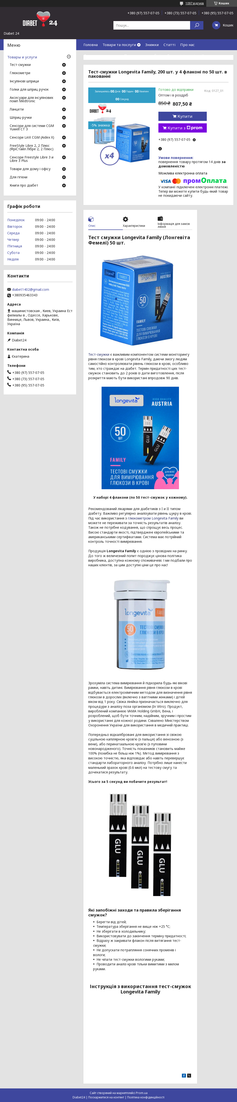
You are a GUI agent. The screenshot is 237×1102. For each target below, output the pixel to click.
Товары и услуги (22, 57)
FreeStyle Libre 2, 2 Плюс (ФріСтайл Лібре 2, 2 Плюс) (31, 147)
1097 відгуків (194, 3)
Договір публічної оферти (125, 66)
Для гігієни (18, 177)
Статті (169, 44)
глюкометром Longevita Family (153, 518)
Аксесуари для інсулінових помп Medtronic (31, 99)
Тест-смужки (98, 354)
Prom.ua (142, 1093)
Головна (90, 44)
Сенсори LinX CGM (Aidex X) (32, 138)
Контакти (210, 55)
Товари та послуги (119, 44)
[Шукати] (196, 25)
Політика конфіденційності (145, 1097)
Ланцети (17, 109)
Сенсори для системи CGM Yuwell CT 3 (32, 127)
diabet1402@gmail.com (30, 289)
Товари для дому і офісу (30, 169)
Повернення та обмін (143, 55)
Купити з (185, 128)
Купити (185, 116)
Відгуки (90, 66)
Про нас (187, 44)
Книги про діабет (24, 186)
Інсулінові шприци (24, 81)
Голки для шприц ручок (29, 90)
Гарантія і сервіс (182, 55)
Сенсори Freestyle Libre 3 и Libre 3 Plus (31, 159)
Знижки (152, 44)
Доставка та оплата (101, 55)
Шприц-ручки (21, 118)
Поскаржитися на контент (106, 1097)
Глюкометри (20, 73)
